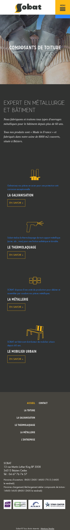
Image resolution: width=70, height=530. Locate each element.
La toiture (29, 410)
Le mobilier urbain (21, 351)
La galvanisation (20, 195)
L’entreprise (28, 439)
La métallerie (17, 299)
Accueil (31, 403)
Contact (43, 403)
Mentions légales (47, 529)
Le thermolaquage (21, 247)
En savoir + (16, 203)
